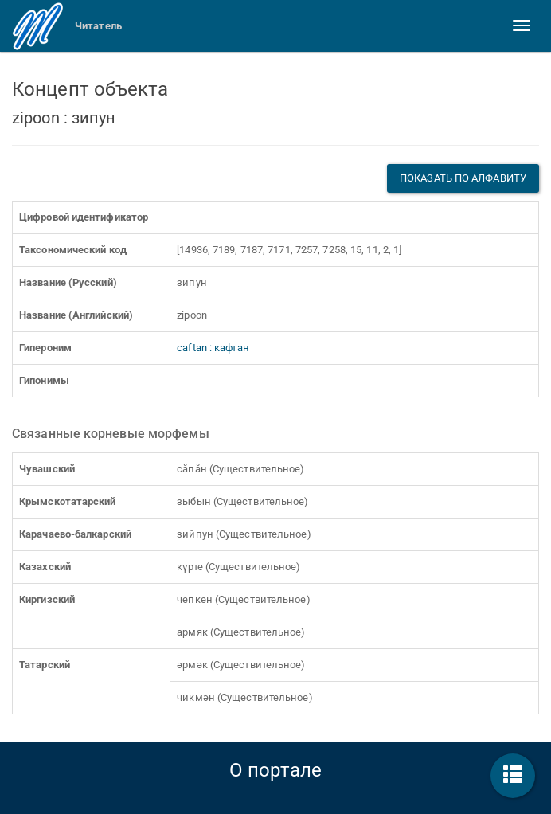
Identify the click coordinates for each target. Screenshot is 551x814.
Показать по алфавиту (463, 178)
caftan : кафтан (213, 348)
